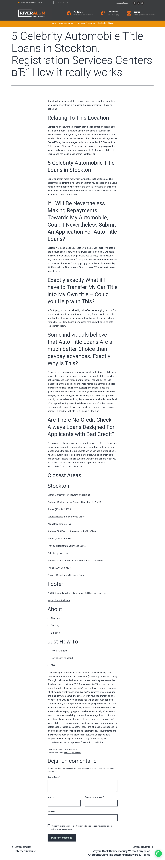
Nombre (52, 797)
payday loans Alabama (59, 600)
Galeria (111, 23)
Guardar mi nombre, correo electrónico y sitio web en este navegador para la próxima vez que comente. (81, 827)
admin (75, 749)
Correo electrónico (94, 797)
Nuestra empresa (66, 23)
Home (53, 23)
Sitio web (52, 811)
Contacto (102, 23)
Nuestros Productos (86, 23)
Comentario (54, 777)
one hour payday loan (72, 752)
